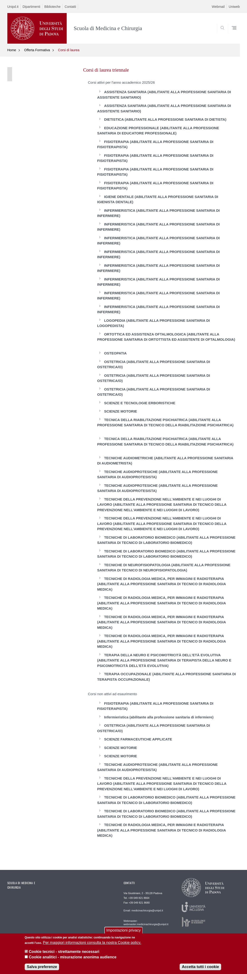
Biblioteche (52, 7)
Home (11, 50)
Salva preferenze (42, 969)
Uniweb (234, 7)
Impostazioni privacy (123, 933)
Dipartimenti (31, 7)
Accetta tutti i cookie (200, 969)
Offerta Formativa (37, 50)
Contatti (70, 7)
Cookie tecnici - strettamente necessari (64, 954)
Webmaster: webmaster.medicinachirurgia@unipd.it (146, 922)
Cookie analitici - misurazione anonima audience (73, 959)
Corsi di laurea (68, 50)
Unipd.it (13, 7)
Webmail (218, 7)
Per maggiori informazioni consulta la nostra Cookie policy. (92, 945)
